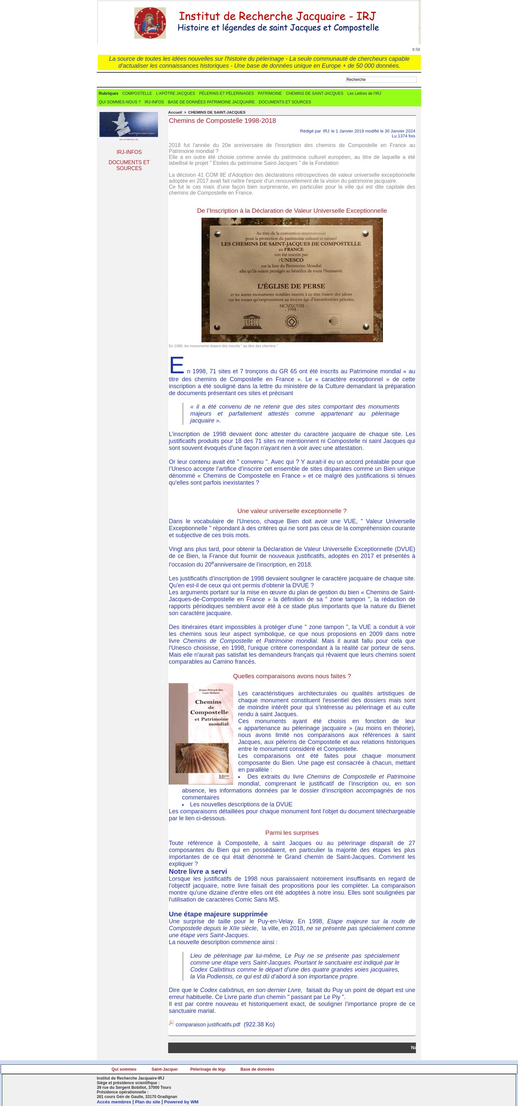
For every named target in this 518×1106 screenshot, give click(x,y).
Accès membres (114, 1101)
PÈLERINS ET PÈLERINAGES (226, 94)
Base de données (378, 1068)
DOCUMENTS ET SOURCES (285, 102)
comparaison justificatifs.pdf (212, 1024)
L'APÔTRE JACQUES (175, 94)
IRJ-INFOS (154, 102)
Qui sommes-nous (137, 1068)
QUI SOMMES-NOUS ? (120, 102)
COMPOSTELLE (137, 94)
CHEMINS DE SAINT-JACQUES (314, 94)
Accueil (174, 112)
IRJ (326, 130)
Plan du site (149, 1101)
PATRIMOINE (270, 94)
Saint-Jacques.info (218, 1068)
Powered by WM (183, 1101)
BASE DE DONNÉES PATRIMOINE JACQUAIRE (211, 102)
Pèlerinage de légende (298, 1068)
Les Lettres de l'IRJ (364, 94)
